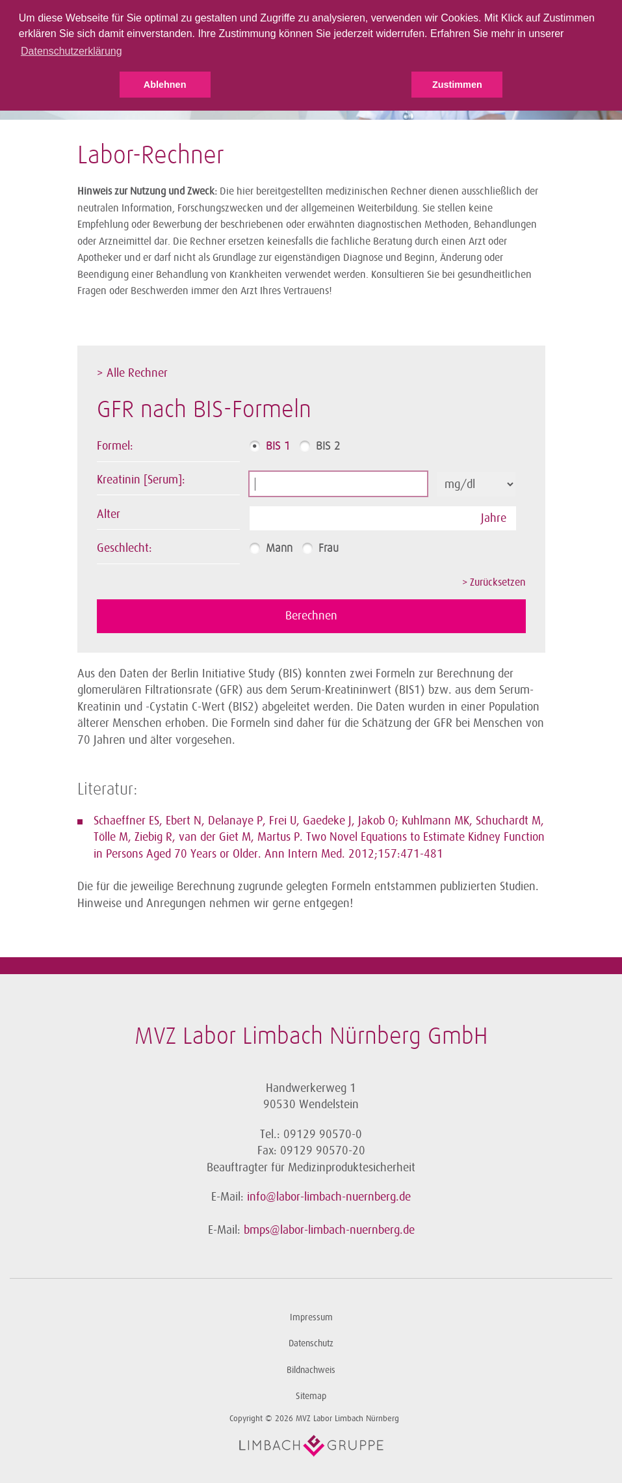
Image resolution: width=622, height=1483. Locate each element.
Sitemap (311, 1396)
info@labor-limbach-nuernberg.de (329, 1196)
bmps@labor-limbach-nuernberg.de (329, 1229)
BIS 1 (278, 446)
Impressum (311, 1317)
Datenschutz (311, 1343)
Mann (279, 548)
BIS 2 (328, 446)
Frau (328, 548)
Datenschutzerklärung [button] (71, 51)
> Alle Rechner (132, 372)
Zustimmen (457, 84)
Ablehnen (165, 84)
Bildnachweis (311, 1370)
